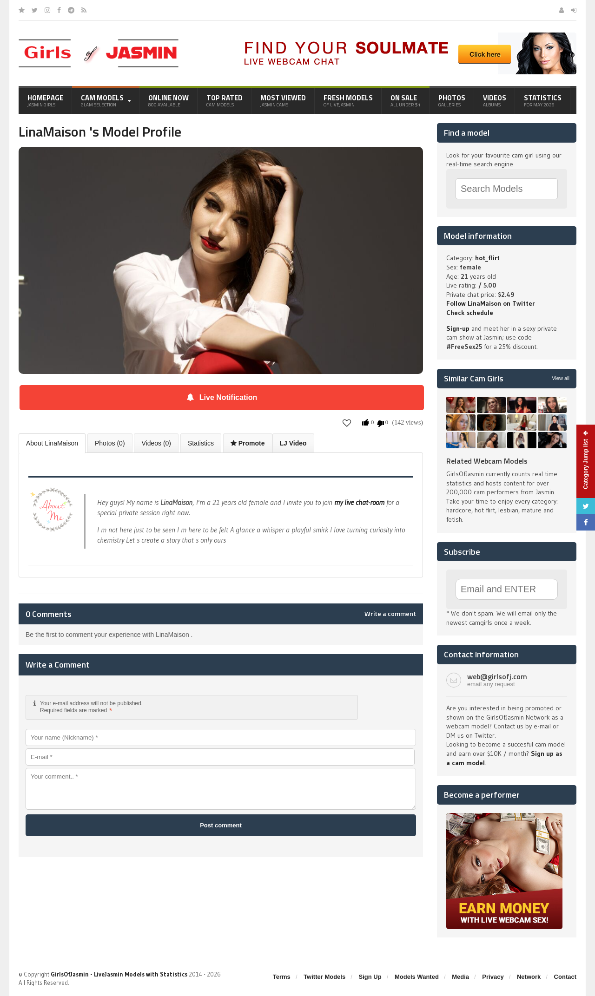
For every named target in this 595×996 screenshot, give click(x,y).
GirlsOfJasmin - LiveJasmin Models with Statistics (119, 974)
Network (529, 976)
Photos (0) (110, 443)
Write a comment (390, 613)
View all (560, 378)
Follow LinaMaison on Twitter (490, 303)
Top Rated (224, 100)
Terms (282, 976)
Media (460, 976)
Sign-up (457, 328)
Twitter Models (324, 976)
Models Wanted (417, 976)
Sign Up (370, 976)
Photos (451, 100)
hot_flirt (487, 258)
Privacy (492, 976)
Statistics (543, 100)
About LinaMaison (52, 443)
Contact (565, 976)
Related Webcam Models (487, 460)
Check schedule (469, 312)
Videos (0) (156, 443)
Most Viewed (283, 100)
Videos (494, 100)
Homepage (45, 100)
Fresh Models (348, 100)
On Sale (405, 100)
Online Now (168, 100)
